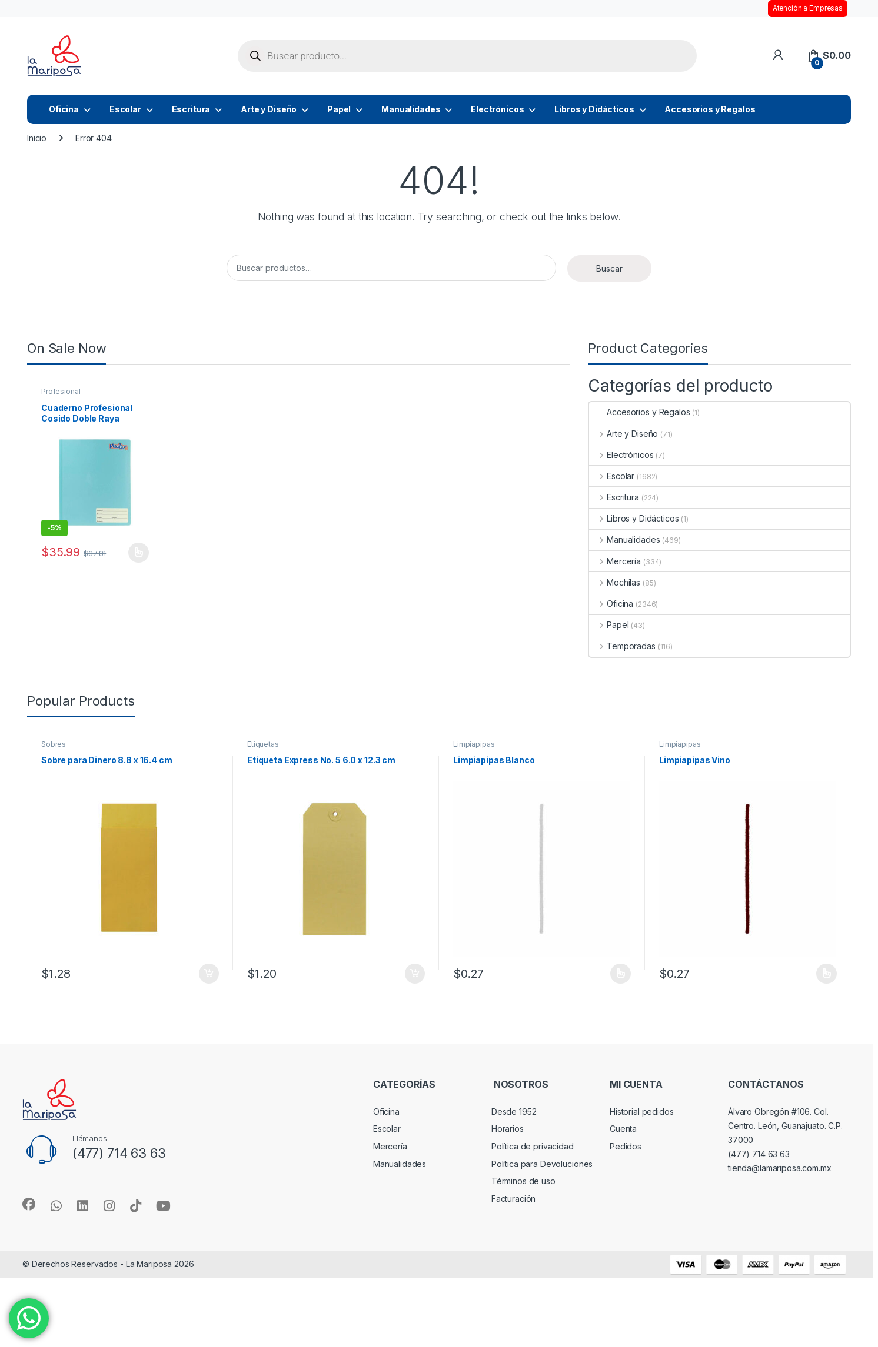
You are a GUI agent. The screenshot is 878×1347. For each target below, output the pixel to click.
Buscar (609, 268)
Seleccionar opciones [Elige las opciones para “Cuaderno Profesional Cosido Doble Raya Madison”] (138, 553)
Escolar (125, 109)
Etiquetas (263, 744)
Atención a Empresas (808, 8)
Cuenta (623, 1129)
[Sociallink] (28, 1204)
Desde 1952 (514, 1112)
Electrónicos (497, 109)
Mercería (615, 561)
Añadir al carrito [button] (209, 974)
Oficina (64, 109)
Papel (339, 109)
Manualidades (410, 109)
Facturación (513, 1199)
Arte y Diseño (269, 109)
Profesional (60, 391)
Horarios (507, 1129)
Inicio (36, 138)
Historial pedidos (642, 1112)
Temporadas (622, 646)
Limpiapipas (473, 744)
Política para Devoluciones (542, 1164)
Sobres (53, 744)
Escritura (191, 109)
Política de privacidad (532, 1146)
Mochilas (614, 582)
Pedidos (625, 1146)
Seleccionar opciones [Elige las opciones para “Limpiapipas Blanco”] (620, 974)
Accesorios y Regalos (709, 109)
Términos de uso (523, 1181)
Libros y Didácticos (594, 109)
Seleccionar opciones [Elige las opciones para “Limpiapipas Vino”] (826, 974)
